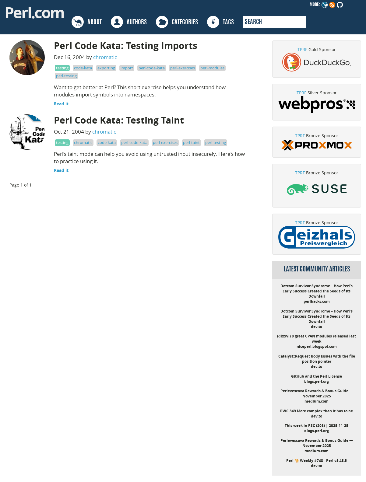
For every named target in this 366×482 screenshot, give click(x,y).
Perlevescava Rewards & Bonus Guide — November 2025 (316, 393)
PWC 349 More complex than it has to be (316, 411)
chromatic (105, 57)
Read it (61, 104)
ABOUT (87, 22)
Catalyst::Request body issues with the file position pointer (316, 359)
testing (62, 68)
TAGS (220, 22)
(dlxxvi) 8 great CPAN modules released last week (316, 339)
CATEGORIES (177, 22)
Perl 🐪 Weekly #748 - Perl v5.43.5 (316, 460)
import (127, 68)
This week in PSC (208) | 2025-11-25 (316, 425)
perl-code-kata (152, 68)
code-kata (83, 68)
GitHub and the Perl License (316, 376)
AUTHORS (129, 22)
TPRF (302, 49)
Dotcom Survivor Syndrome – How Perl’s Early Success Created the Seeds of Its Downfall (316, 291)
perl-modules (212, 68)
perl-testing (66, 76)
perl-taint (191, 142)
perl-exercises (182, 68)
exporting (106, 68)
